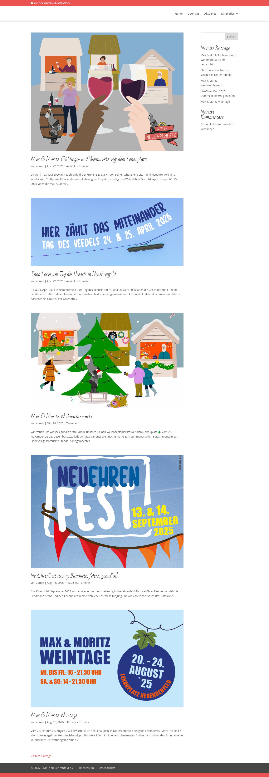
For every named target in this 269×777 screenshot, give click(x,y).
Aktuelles (210, 13)
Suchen (231, 36)
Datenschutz (107, 768)
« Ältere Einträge (41, 756)
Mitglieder (227, 13)
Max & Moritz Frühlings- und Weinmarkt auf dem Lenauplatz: (89, 159)
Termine (84, 166)
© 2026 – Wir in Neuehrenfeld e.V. (52, 768)
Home (179, 13)
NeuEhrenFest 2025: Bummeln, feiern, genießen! (74, 576)
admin (40, 166)
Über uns (193, 13)
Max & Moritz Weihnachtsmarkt (62, 416)
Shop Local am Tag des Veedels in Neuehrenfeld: (74, 274)
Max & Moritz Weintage (54, 715)
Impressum (86, 768)
